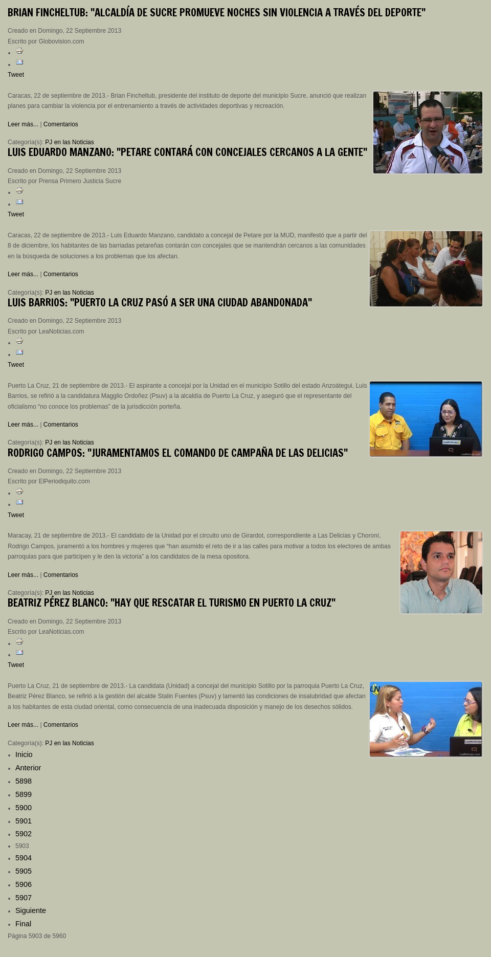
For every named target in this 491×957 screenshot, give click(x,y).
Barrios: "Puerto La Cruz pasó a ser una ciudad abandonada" (160, 302)
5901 (23, 821)
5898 (23, 781)
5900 (23, 808)
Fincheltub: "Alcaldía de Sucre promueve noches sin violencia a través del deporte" (217, 12)
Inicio (24, 754)
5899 (23, 794)
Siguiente (30, 910)
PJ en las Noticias (69, 142)
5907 (23, 898)
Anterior (28, 768)
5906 (23, 884)
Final (23, 924)
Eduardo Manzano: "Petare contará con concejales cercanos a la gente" (187, 152)
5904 (23, 858)
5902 (23, 834)
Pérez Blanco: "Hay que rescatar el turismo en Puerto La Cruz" (172, 602)
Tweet (16, 74)
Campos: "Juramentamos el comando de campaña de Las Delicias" (178, 453)
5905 (23, 871)
